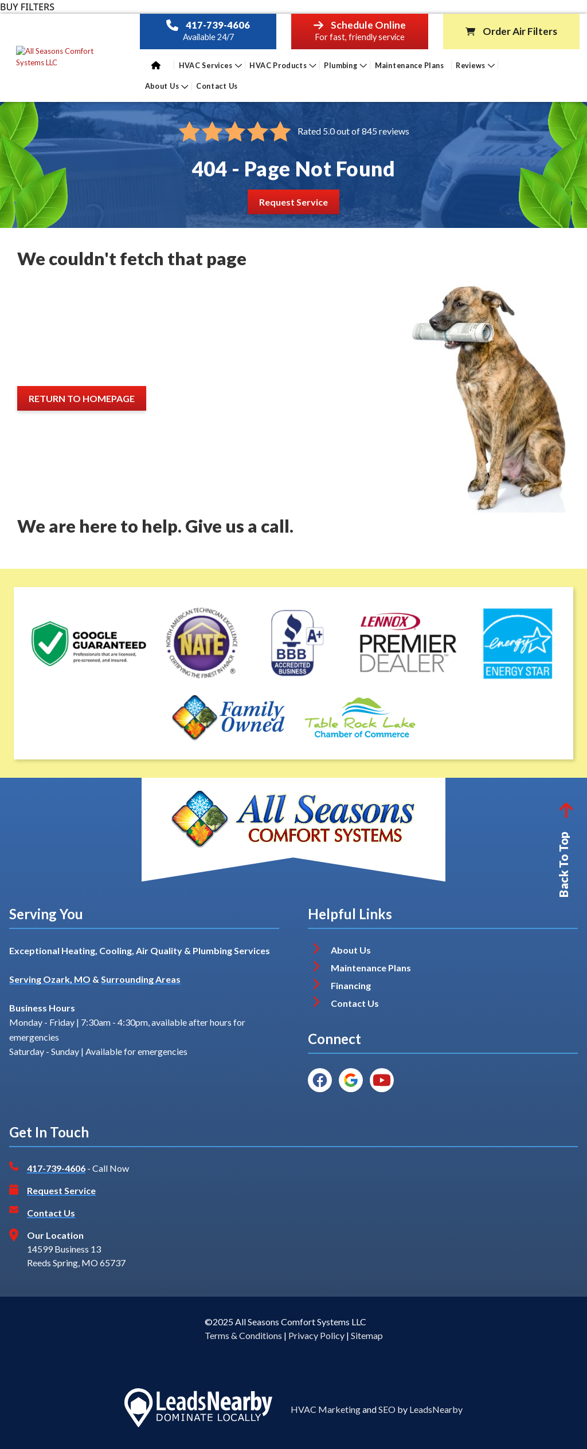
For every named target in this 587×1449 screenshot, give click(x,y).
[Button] (293, 202)
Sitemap (367, 1335)
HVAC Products (282, 65)
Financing (351, 985)
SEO (387, 1409)
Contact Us (218, 86)
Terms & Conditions (243, 1335)
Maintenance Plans (409, 65)
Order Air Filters (520, 31)
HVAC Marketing (326, 1409)
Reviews (475, 65)
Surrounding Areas (141, 979)
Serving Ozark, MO (50, 979)
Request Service (61, 1190)
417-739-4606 (218, 25)
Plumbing (345, 65)
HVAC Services (209, 65)
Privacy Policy (316, 1335)
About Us (167, 86)
